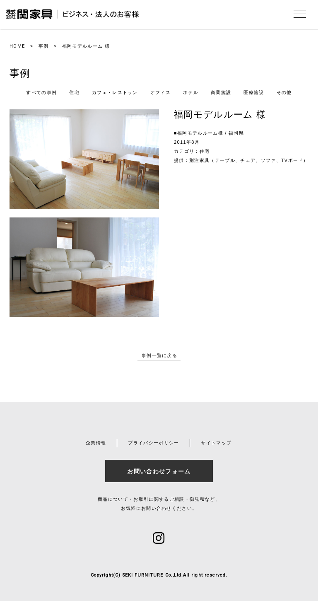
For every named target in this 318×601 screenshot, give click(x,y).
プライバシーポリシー (153, 442)
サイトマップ (216, 442)
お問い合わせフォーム (158, 471)
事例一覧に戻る (159, 355)
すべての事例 (41, 92)
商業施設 (221, 92)
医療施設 (253, 92)
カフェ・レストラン (115, 92)
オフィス (160, 92)
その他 (284, 92)
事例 (44, 45)
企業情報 (96, 442)
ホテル (190, 92)
